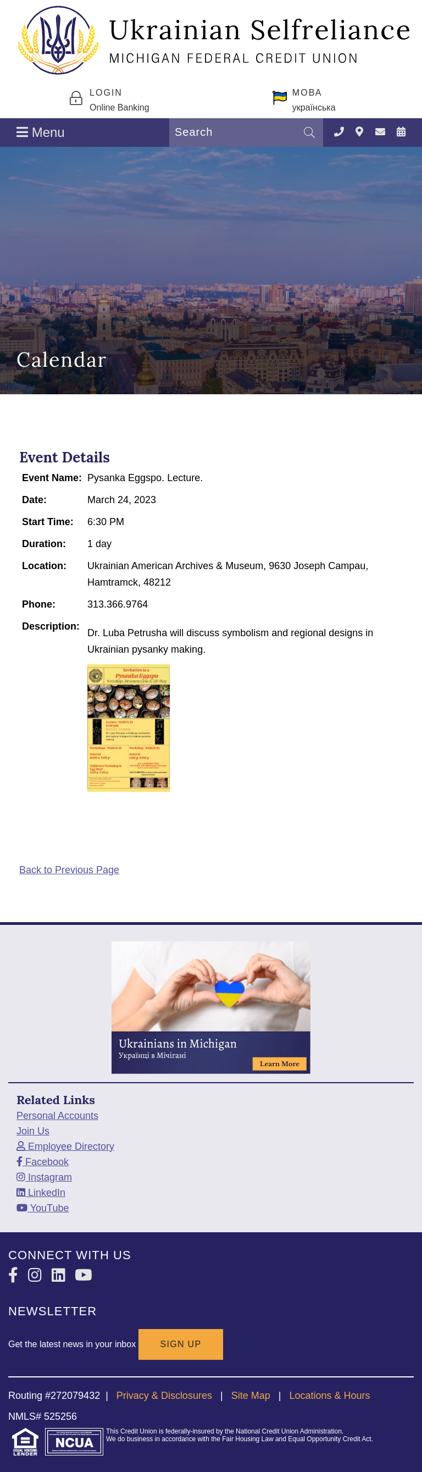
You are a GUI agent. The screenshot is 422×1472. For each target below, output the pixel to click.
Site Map (250, 1395)
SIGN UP (181, 1344)
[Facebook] (42, 1161)
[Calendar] (401, 132)
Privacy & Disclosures (164, 1395)
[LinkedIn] (40, 1192)
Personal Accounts (57, 1115)
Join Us (32, 1131)
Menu (40, 132)
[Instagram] (44, 1177)
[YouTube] (42, 1208)
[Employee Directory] (65, 1146)
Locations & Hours (329, 1395)
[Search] (309, 132)
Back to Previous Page (69, 869)
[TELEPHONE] (339, 132)
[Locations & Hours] (359, 132)
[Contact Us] (380, 132)
